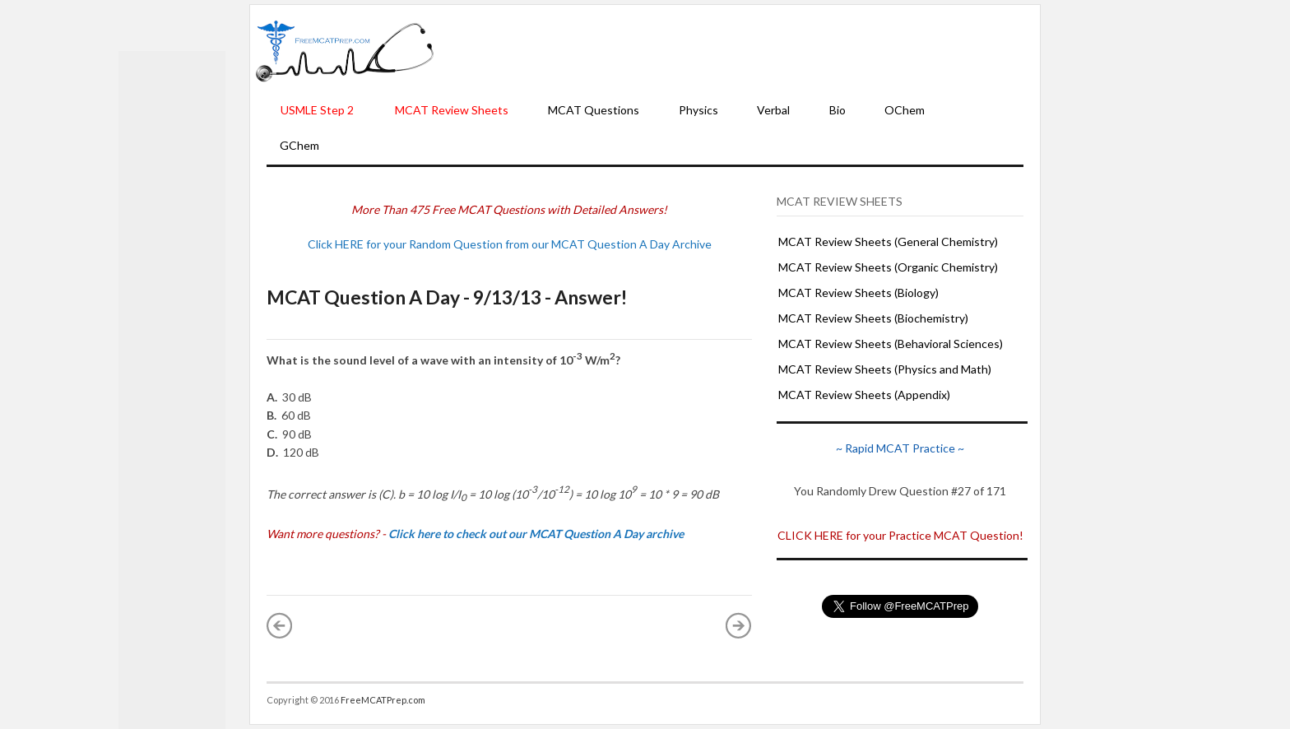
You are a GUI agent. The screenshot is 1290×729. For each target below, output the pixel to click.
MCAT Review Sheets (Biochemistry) (873, 318)
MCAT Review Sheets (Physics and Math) (884, 369)
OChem (904, 110)
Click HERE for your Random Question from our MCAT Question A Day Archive (510, 244)
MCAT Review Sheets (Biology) (858, 292)
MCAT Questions (593, 110)
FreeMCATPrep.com (383, 699)
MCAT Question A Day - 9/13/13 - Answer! (447, 297)
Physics (698, 110)
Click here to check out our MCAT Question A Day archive (536, 534)
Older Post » (739, 625)
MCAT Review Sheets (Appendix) (864, 395)
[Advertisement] (737, 50)
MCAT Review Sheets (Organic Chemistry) (888, 267)
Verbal (773, 110)
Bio (837, 110)
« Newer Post (280, 625)
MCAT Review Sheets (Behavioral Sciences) (890, 344)
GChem (299, 145)
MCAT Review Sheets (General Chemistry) (888, 241)
